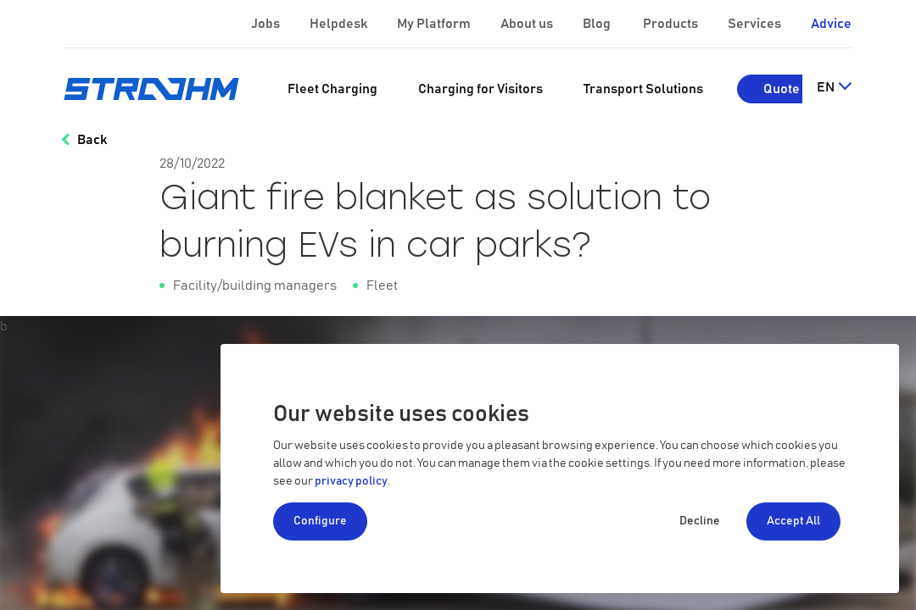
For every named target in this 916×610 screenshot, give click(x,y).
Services (756, 23)
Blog (598, 23)
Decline (699, 521)
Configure (320, 521)
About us (528, 23)
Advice (831, 23)
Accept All (793, 521)
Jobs (266, 23)
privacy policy (351, 481)
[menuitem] (332, 89)
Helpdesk (340, 23)
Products (672, 23)
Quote (781, 89)
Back (92, 140)
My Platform (434, 23)
